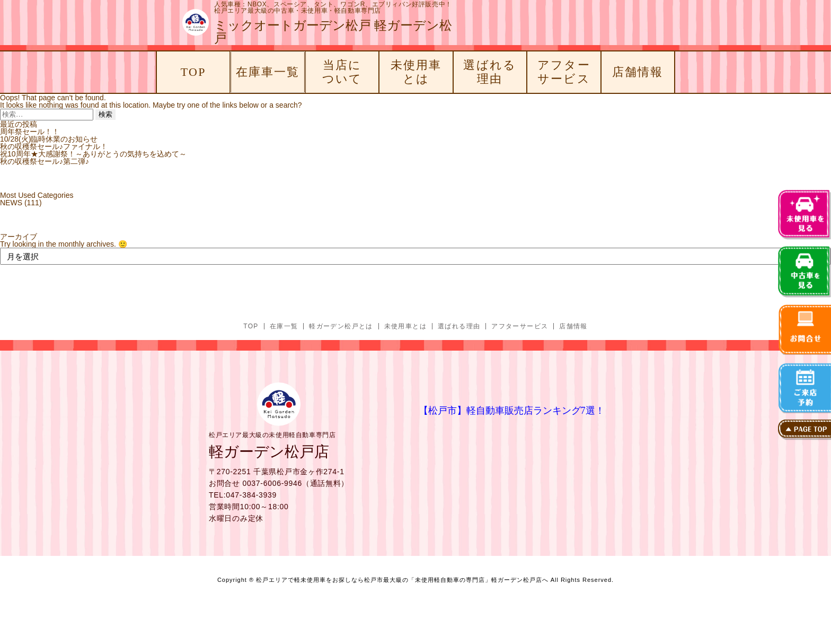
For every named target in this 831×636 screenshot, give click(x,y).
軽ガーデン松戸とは (341, 326)
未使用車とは (416, 71)
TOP (193, 72)
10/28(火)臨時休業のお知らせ (49, 139)
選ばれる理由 (489, 71)
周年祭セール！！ (29, 131)
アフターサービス (563, 71)
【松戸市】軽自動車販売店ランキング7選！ (512, 410)
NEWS (11, 202)
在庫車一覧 (268, 72)
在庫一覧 (284, 326)
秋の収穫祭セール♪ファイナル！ (54, 146)
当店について (342, 71)
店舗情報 (638, 72)
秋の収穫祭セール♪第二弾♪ (44, 161)
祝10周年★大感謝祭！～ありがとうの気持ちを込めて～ (93, 154)
